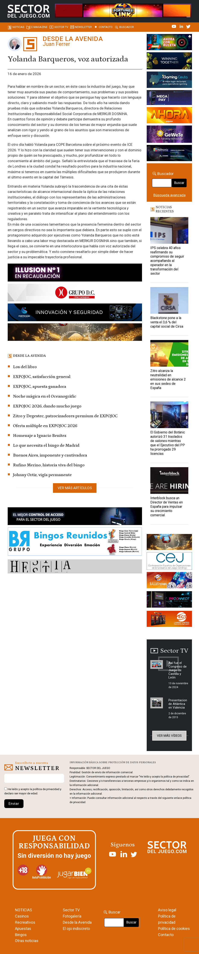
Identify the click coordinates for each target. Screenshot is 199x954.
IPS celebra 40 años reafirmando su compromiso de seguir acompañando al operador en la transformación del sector (167, 261)
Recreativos (25, 922)
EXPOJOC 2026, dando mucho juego (47, 406)
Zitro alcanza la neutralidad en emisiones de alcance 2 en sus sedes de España (168, 379)
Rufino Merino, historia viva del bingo (49, 465)
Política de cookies (174, 928)
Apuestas (23, 928)
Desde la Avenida (77, 922)
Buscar (179, 183)
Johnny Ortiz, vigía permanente (42, 475)
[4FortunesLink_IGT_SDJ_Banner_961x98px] (123, 10)
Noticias (18, 27)
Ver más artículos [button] (75, 488)
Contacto (106, 27)
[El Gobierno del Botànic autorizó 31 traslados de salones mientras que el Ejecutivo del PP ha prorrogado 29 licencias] (169, 414)
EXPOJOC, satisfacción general (41, 376)
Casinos (22, 916)
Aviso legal (167, 910)
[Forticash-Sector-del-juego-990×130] (75, 313)
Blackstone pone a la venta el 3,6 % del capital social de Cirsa (166, 322)
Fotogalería (72, 916)
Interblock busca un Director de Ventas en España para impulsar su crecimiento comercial (166, 506)
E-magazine (39, 27)
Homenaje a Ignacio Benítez (39, 435)
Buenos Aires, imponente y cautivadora (50, 455)
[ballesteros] (169, 581)
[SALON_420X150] (169, 116)
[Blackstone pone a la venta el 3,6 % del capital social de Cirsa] (169, 300)
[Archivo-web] (169, 154)
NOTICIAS (23, 910)
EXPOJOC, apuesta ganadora (39, 386)
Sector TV (71, 910)
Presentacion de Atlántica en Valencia (177, 703)
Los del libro (25, 367)
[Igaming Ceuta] (169, 80)
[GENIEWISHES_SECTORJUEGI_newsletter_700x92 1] (75, 333)
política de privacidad (46, 789)
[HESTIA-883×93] (75, 567)
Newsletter (83, 27)
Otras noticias (26, 940)
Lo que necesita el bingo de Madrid (46, 445)
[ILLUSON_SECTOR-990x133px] (75, 273)
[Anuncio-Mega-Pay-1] (169, 98)
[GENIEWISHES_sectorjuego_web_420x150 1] (169, 543)
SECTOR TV (61, 27)
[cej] (169, 562)
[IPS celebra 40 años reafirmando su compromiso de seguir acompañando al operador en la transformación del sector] (169, 230)
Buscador (126, 27)
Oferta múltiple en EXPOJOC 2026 (45, 425)
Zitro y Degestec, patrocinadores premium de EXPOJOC (65, 416)
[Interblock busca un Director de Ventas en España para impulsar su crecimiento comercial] (169, 480)
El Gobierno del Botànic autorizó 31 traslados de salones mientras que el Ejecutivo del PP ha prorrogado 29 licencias (167, 443)
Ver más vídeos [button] (169, 736)
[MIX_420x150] (169, 619)
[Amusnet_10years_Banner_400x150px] (169, 61)
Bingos (21, 934)
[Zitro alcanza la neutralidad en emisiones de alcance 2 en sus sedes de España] (169, 353)
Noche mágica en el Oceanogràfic (44, 396)
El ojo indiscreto (76, 928)
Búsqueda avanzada (169, 195)
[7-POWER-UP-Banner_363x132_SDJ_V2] (169, 43)
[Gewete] (169, 135)
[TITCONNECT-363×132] (169, 600)
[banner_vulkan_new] (75, 517)
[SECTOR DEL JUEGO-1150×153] (75, 293)
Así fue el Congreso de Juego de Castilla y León (177, 670)
